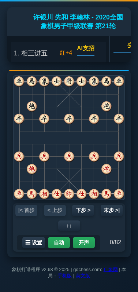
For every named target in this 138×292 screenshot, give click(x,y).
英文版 (83, 275)
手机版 (64, 275)
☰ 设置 (33, 242)
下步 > (83, 210)
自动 (59, 242)
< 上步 (55, 210)
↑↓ (68, 226)
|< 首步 (26, 210)
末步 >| (112, 210)
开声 (84, 242)
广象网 (111, 269)
